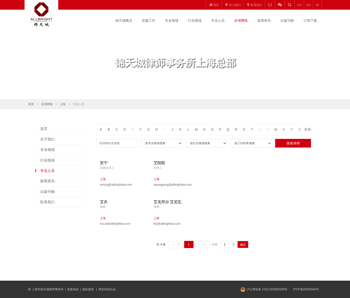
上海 (62, 104)
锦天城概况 (123, 20)
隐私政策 (88, 289)
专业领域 (171, 20)
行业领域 (194, 20)
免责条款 (73, 289)
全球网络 (241, 20)
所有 (307, 129)
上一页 (176, 244)
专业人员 (218, 20)
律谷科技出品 (107, 289)
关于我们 (47, 139)
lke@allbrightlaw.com (167, 223)
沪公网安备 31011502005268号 (267, 289)
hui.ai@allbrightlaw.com (115, 223)
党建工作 (148, 20)
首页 (31, 104)
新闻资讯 (264, 20)
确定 (243, 244)
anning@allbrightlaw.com (116, 184)
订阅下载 (310, 20)
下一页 (201, 244)
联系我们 (47, 202)
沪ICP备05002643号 (306, 289)
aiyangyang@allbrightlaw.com (173, 184)
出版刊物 (287, 20)
